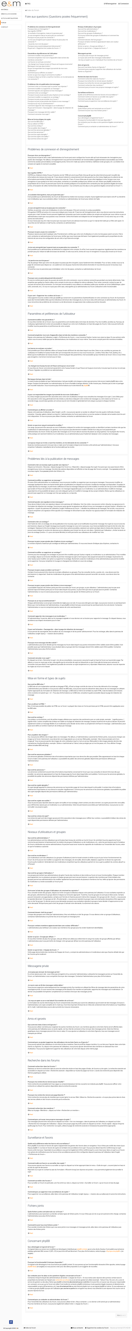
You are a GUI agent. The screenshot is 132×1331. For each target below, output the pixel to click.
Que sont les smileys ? (35, 126)
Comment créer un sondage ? (38, 93)
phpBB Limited (82, 1249)
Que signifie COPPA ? (35, 31)
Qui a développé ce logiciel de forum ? (91, 118)
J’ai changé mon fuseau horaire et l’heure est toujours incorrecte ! (50, 64)
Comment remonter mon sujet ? (39, 114)
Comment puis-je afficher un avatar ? (40, 73)
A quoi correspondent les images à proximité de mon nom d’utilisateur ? (47, 69)
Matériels (4, 10)
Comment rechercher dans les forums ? (91, 79)
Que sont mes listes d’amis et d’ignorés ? (92, 67)
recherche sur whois (62, 1280)
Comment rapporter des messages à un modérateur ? (46, 106)
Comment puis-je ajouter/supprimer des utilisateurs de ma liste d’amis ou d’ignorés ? (99, 70)
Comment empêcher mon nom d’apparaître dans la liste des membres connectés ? (48, 59)
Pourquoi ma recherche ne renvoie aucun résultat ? (95, 81)
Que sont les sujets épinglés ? (38, 134)
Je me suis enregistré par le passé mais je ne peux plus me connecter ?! (48, 41)
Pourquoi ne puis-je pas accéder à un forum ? (43, 99)
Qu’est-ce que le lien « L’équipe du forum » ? (93, 48)
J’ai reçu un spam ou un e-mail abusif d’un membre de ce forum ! (100, 60)
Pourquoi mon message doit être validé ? (42, 112)
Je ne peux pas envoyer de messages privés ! (93, 55)
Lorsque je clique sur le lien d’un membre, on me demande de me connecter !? (51, 78)
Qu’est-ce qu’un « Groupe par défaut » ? (91, 46)
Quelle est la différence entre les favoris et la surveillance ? (98, 95)
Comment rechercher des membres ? (91, 85)
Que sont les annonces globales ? (39, 130)
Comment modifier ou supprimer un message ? (44, 89)
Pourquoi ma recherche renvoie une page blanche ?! (95, 83)
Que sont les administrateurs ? (88, 29)
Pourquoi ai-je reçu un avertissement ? (41, 103)
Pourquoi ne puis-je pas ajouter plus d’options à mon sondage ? (49, 95)
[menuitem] (27, 3)
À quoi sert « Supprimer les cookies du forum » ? (44, 48)
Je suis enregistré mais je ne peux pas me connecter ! (46, 35)
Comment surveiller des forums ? (89, 99)
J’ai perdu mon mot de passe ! (38, 44)
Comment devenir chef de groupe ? (90, 40)
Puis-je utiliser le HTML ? (36, 124)
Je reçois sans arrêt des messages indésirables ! (94, 58)
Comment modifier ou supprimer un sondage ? (44, 97)
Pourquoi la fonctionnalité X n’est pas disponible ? (95, 120)
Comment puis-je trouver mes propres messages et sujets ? (98, 87)
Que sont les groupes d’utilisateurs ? (90, 33)
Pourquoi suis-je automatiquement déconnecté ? (44, 46)
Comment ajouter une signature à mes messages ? (45, 91)
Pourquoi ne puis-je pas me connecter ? (41, 37)
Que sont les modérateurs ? (87, 31)
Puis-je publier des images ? (37, 128)
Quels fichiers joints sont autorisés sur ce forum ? (95, 108)
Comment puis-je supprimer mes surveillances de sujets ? (97, 101)
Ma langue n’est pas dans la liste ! (39, 66)
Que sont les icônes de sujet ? (38, 139)
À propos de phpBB (113, 1251)
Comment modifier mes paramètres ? (41, 55)
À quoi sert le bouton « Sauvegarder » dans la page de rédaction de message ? (50, 109)
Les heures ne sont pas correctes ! (39, 62)
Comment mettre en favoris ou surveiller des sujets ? (96, 97)
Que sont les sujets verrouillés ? (38, 136)
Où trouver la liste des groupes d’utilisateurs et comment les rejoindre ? (98, 37)
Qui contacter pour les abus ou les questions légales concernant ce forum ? (100, 123)
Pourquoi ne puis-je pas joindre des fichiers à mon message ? (48, 101)
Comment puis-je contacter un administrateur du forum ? (97, 126)
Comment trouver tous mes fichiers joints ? (92, 110)
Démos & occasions (9, 14)
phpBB (86, 385)
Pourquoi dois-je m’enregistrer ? (39, 29)
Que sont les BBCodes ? (36, 121)
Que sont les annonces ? (36, 132)
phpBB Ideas (32, 1266)
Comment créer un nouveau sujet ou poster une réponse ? (48, 86)
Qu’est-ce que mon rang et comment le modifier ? (45, 75)
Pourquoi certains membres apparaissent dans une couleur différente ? (98, 43)
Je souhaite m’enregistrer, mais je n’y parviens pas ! (45, 33)
